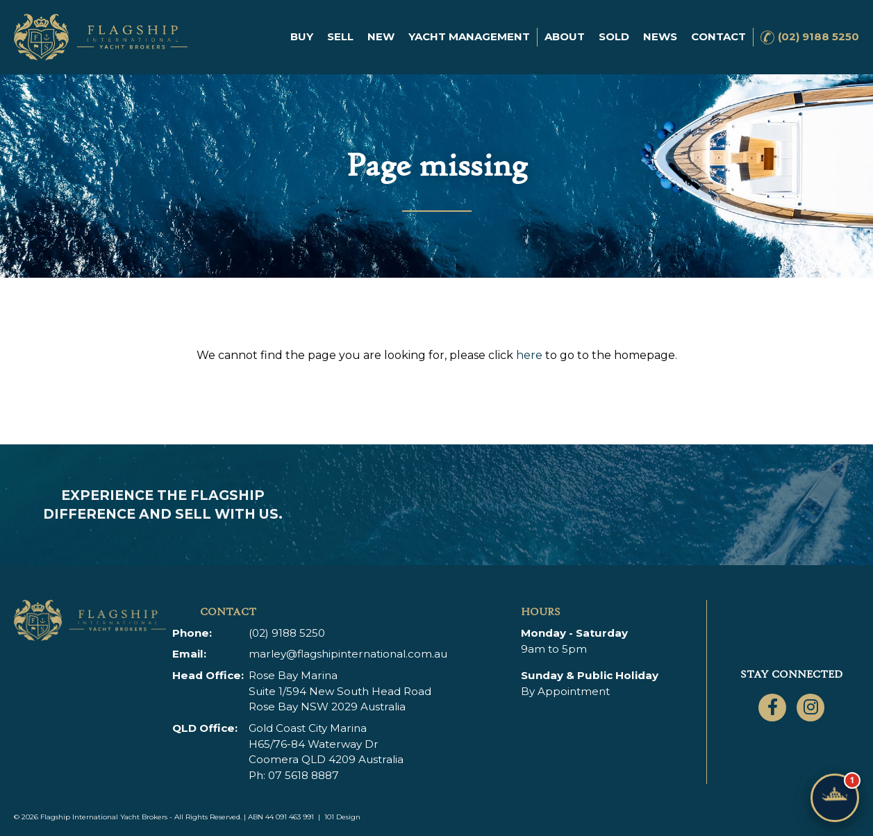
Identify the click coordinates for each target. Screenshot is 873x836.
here (529, 355)
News (660, 36)
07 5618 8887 (303, 775)
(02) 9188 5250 (818, 36)
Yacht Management (469, 36)
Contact (718, 36)
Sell (340, 36)
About (564, 36)
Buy (301, 36)
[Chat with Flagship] (834, 798)
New (380, 36)
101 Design (342, 816)
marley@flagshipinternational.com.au (348, 653)
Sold (614, 36)
